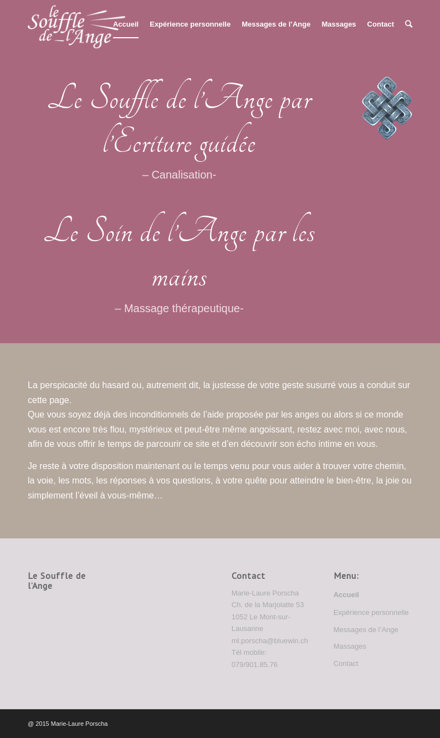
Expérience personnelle (371, 612)
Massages (350, 646)
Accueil (346, 595)
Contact (346, 663)
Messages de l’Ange (366, 629)
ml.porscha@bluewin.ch (270, 641)
